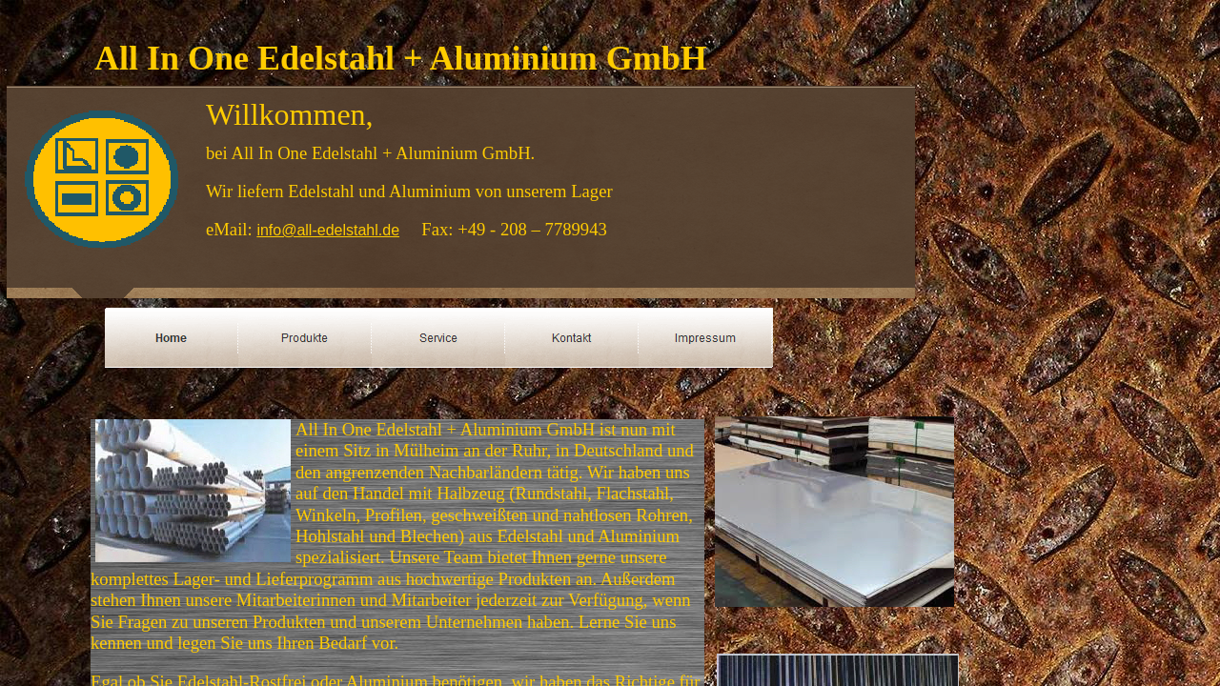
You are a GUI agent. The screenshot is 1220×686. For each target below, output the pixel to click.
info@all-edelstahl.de (327, 230)
